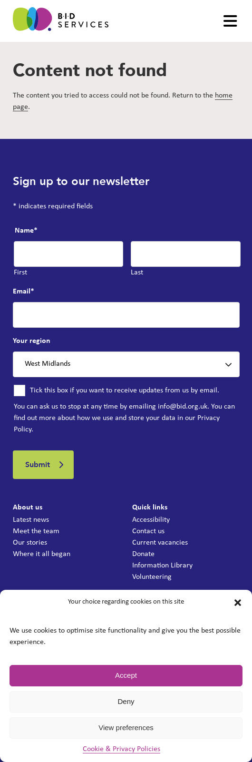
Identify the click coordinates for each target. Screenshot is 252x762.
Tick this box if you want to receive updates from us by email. (124, 390)
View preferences (126, 727)
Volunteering (152, 577)
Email (23, 291)
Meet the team (36, 531)
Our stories (30, 543)
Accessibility (151, 520)
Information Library (162, 565)
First (20, 272)
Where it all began (41, 554)
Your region (31, 341)
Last (137, 272)
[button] (237, 602)
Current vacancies (160, 543)
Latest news (31, 520)
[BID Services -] (60, 21)
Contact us (148, 531)
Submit (37, 464)
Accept (126, 675)
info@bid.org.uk (182, 406)
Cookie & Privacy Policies (121, 749)
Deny (125, 701)
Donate (143, 554)
